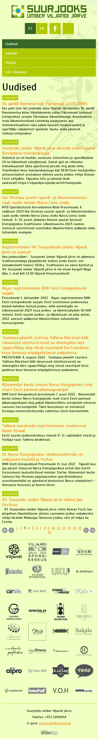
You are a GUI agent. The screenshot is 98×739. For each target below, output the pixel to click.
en (41, 28)
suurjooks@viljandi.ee (55, 723)
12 (63, 528)
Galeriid (11, 53)
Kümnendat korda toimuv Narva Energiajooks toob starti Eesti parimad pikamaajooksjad (47, 387)
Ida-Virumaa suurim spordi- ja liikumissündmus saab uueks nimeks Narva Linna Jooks (44, 200)
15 (80, 528)
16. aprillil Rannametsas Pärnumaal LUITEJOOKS (45, 103)
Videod (10, 62)
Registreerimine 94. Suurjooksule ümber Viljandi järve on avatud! (44, 249)
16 (49, 532)
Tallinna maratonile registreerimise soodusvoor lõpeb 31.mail (44, 428)
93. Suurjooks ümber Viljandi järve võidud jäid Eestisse (42, 502)
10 (53, 528)
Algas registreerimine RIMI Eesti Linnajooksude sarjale (44, 291)
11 (58, 528)
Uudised (11, 44)
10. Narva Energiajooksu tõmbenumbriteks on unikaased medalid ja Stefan (42, 457)
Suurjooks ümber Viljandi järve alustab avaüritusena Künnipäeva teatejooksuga (48, 151)
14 (74, 528)
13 (69, 528)
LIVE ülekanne (16, 72)
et (30, 28)
